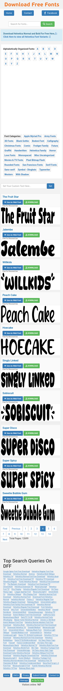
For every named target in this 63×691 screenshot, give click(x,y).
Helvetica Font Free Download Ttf (20, 579)
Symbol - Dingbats (27, 169)
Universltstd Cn (36, 633)
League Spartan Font (23, 592)
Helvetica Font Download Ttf (39, 584)
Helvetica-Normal (18, 599)
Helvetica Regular (10, 582)
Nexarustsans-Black (11, 617)
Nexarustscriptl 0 (10, 658)
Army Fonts (50, 136)
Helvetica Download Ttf (24, 587)
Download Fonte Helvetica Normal (16, 653)
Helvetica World (44, 610)
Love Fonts (9, 155)
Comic (27, 145)
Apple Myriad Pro (32, 136)
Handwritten (20, 150)
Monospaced (24, 155)
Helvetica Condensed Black (30, 663)
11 (28, 534)
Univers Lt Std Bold (47, 620)
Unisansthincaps (23, 650)
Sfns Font (15, 610)
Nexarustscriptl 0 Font (21, 666)
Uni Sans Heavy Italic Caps (42, 650)
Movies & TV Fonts (13, 160)
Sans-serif (9, 169)
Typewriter (44, 169)
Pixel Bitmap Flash (35, 160)
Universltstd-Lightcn (48, 602)
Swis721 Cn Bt (26, 617)
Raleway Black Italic (27, 668)
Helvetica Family (38, 150)
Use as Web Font (12, 202)
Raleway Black (33, 602)
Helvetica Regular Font (44, 599)
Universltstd (8, 587)
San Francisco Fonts (33, 165)
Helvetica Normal (20, 574)
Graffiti (7, 150)
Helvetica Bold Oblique (46, 574)
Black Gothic (22, 141)
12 (35, 534)
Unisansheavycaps (35, 612)
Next (5, 539)
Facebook (50, 13)
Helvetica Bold (18, 625)
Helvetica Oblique (14, 594)
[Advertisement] (31, 100)
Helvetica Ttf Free (10, 668)
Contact (28, 13)
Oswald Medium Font (19, 633)
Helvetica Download (49, 656)
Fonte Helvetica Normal (28, 582)
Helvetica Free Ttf (45, 661)
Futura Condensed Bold (26, 643)
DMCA (16, 675)
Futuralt (12, 643)
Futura (55, 145)
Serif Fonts (51, 165)
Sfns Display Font (30, 594)
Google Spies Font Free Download (16, 571)
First (5, 528)
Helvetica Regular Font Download (36, 589)
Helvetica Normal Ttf (29, 645)
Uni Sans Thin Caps (45, 643)
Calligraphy (52, 141)
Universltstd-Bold (19, 612)
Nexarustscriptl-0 (39, 592)
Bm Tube (34, 648)
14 (49, 534)
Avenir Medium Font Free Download (27, 615)
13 (42, 534)
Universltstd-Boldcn (28, 610)
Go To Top (37, 680)
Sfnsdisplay (7, 620)
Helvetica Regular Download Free (26, 656)
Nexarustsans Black (11, 645)
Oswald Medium (34, 627)
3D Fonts (8, 141)
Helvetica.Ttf (8, 577)
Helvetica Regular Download (14, 602)
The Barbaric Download (16, 584)
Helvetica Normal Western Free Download (19, 661)
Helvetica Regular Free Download (26, 607)
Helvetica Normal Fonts (43, 617)
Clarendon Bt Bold (10, 663)
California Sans (49, 615)
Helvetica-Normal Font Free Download (28, 638)
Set (50, 186)
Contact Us (54, 675)
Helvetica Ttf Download (45, 579)
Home (9, 13)
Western (8, 174)
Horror (52, 150)
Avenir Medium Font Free (13, 622)
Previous (16, 528)
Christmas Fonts (12, 145)
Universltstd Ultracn (16, 630)
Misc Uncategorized (44, 155)
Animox (32, 574)
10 (21, 534)
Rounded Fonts (12, 165)
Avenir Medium (24, 658)
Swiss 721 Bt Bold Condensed (30, 635)
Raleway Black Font (33, 630)
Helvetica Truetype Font (42, 658)
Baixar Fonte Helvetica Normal (26, 620)
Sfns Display (16, 589)
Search (47, 24)
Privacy (26, 675)
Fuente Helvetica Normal (42, 666)
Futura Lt (30, 599)
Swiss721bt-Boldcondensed (25, 640)
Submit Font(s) (39, 675)
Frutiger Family (40, 145)
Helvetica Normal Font (22, 597)
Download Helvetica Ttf (16, 627)
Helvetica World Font (21, 648)
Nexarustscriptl (41, 587)
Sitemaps (24, 680)
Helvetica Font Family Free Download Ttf (19, 605)
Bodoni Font (38, 141)
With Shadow (22, 174)
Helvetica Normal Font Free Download (30, 577)
